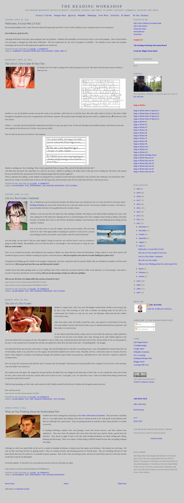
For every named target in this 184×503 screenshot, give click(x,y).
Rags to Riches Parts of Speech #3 (146, 117)
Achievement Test (20, 186)
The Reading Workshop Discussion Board (150, 46)
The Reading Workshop (92, 6)
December (143, 227)
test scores (71, 186)
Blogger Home (139, 362)
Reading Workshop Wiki (143, 359)
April (141, 246)
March (141, 269)
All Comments (141, 330)
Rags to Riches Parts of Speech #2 (146, 114)
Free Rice (103, 16)
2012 (139, 220)
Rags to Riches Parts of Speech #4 (146, 119)
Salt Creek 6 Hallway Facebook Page (147, 24)
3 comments (42, 49)
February (142, 273)
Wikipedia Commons (141, 352)
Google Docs (60, 16)
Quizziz (72, 16)
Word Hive (138, 35)
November (143, 231)
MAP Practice (139, 410)
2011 (139, 224)
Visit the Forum (156, 439)
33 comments (43, 289)
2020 (139, 189)
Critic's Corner (44, 16)
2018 (139, 197)
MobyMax (82, 16)
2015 (139, 208)
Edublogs (92, 16)
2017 (139, 201)
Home (66, 484)
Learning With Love (141, 365)
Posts (138, 325)
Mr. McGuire (138, 97)
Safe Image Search (140, 343)
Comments (17, 51)
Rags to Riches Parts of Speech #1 (146, 111)
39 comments (43, 397)
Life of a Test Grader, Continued (22, 198)
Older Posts (122, 484)
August (141, 243)
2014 (139, 212)
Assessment (35, 186)
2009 (139, 285)
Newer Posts (9, 484)
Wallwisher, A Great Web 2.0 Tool (22, 24)
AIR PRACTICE (140, 399)
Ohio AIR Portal (140, 405)
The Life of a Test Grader (18, 303)
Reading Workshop (32, 51)
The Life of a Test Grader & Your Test (24, 64)
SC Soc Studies (140, 16)
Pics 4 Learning (139, 356)
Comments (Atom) (22, 489)
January (142, 277)
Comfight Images (140, 346)
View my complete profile (159, 309)
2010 (139, 282)
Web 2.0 (63, 51)
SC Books (125, 16)
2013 (139, 216)
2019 (139, 193)
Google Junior (139, 349)
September (143, 239)
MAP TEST (138, 422)
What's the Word (140, 29)
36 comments (43, 473)
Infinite (114, 16)
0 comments (43, 184)
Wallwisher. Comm (50, 51)
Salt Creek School (140, 26)
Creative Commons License (144, 382)
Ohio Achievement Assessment (93, 416)
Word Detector (139, 32)
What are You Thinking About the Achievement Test (32, 412)
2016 (139, 205)
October (142, 235)
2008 (139, 289)
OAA (44, 186)
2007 (139, 293)
